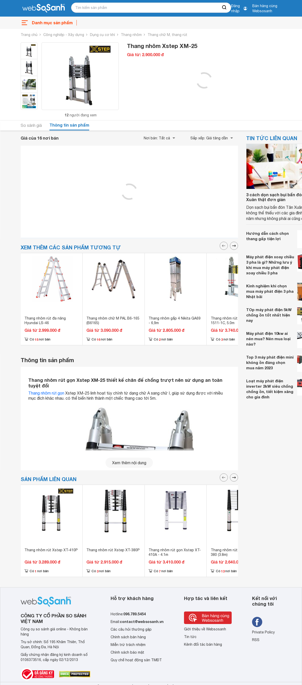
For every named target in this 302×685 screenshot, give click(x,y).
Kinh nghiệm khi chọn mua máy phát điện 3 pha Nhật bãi (270, 291)
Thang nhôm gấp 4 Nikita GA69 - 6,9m (175, 320)
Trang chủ (29, 35)
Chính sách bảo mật (127, 652)
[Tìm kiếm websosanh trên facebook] (257, 622)
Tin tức (190, 637)
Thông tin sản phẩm (69, 125)
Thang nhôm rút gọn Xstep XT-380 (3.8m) (237, 552)
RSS (255, 640)
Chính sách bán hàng (128, 637)
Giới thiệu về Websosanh (205, 629)
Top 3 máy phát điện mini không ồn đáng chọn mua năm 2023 (270, 362)
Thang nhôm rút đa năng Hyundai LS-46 (45, 320)
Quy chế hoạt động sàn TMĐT (136, 660)
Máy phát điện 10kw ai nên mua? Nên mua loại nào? (268, 338)
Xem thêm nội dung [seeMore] (129, 462)
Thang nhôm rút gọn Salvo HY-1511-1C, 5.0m (236, 320)
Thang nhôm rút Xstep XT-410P (51, 550)
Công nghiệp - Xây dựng (63, 35)
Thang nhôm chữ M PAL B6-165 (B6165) (112, 320)
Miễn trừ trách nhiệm (128, 645)
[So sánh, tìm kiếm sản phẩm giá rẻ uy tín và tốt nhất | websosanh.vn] (44, 8)
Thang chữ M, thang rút (167, 35)
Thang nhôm (131, 35)
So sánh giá (31, 125)
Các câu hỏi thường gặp (131, 629)
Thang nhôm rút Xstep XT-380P (113, 550)
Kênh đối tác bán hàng (203, 644)
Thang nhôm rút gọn (46, 393)
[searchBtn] (224, 8)
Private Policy (263, 632)
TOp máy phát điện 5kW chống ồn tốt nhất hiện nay (269, 315)
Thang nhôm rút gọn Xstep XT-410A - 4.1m (175, 552)
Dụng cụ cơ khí (102, 35)
